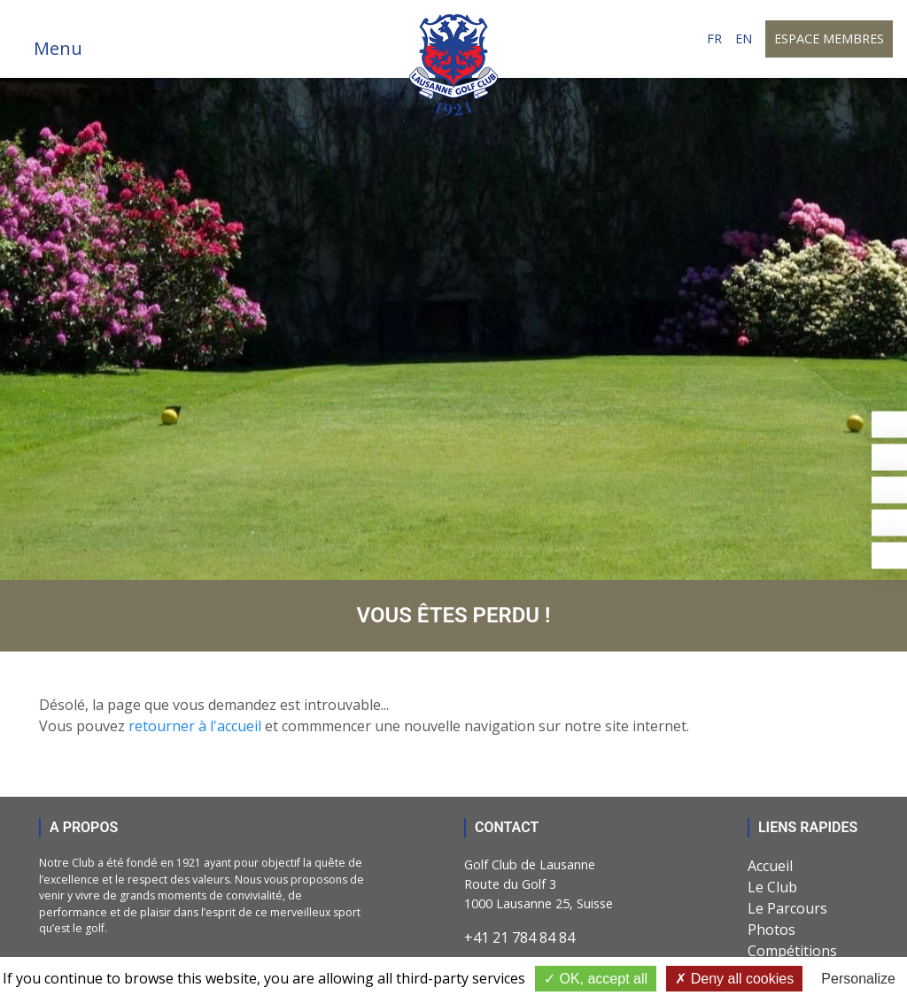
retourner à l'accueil (194, 726)
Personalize (858, 978)
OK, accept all (595, 978)
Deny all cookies (734, 978)
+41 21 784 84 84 (519, 937)
